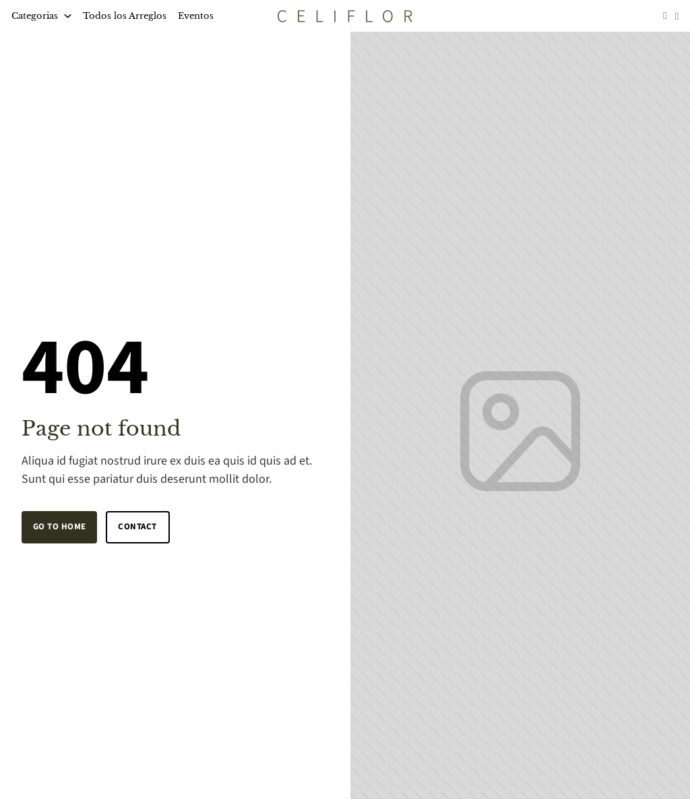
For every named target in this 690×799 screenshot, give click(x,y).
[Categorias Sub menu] (67, 15)
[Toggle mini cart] (677, 16)
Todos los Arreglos (124, 16)
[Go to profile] (665, 16)
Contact (137, 527)
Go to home (59, 527)
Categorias (34, 16)
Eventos (196, 16)
